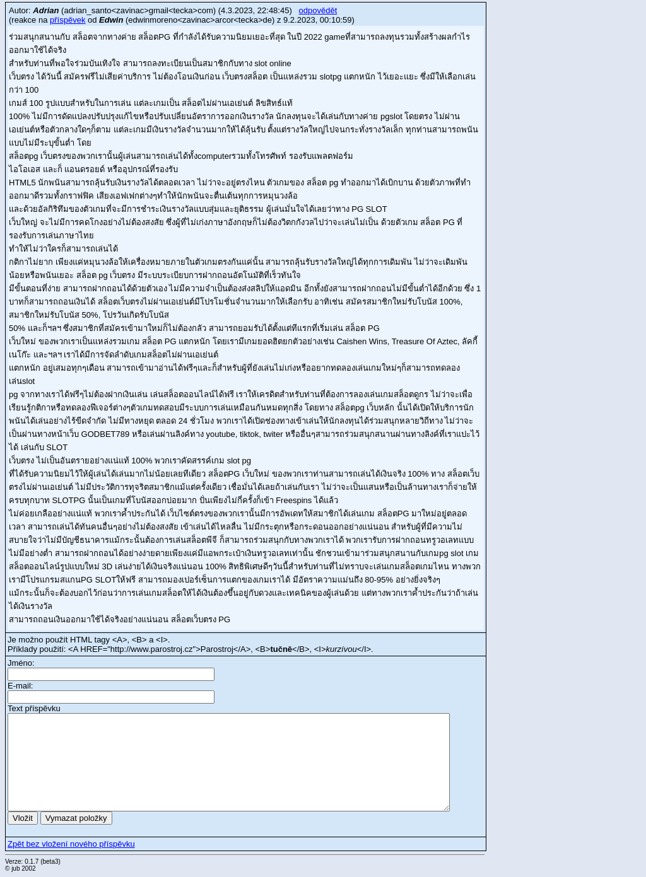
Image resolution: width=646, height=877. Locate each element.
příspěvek (67, 20)
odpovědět (318, 10)
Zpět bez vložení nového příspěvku (71, 844)
